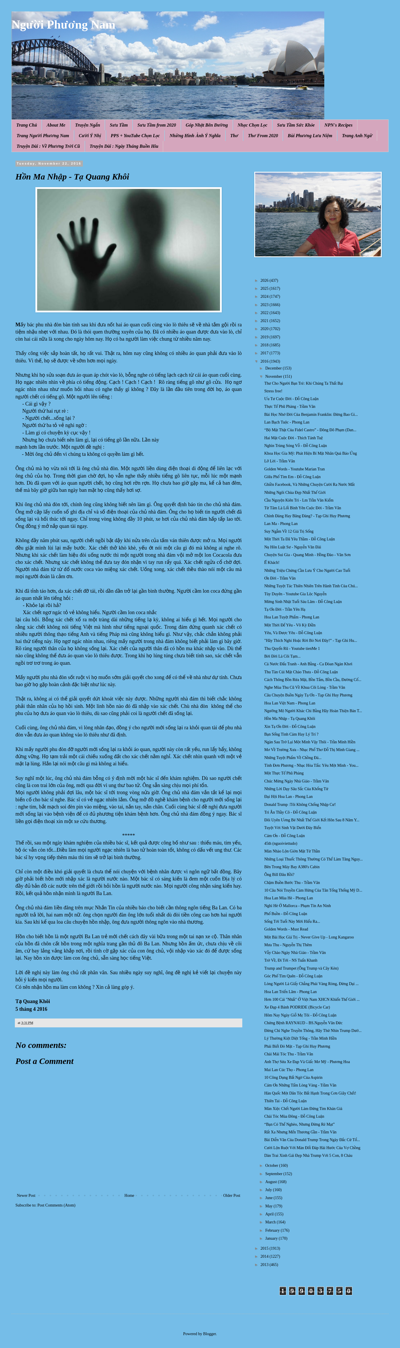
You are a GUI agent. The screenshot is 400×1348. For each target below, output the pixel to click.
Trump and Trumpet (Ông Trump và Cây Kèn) (301, 968)
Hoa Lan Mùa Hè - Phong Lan (288, 898)
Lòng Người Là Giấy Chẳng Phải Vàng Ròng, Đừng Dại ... (311, 984)
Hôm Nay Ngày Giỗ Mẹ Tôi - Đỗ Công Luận (300, 1015)
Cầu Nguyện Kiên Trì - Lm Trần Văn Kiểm (298, 500)
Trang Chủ (26, 125)
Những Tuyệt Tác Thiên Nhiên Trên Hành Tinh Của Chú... (311, 586)
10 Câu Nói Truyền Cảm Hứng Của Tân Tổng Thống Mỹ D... (313, 890)
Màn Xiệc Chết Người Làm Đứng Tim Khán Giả (303, 1109)
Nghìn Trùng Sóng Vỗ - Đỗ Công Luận (295, 446)
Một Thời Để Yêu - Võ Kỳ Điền (289, 625)
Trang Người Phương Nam (43, 135)
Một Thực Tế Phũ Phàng (284, 773)
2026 (265, 280)
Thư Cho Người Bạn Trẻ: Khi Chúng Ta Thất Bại (303, 383)
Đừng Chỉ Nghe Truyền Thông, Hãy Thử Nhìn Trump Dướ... (313, 1031)
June (269, 1198)
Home (129, 1195)
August (271, 1182)
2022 (265, 313)
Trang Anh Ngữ (357, 135)
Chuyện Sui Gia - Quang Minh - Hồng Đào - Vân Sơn (307, 555)
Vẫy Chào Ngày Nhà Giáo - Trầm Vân (295, 952)
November (274, 376)
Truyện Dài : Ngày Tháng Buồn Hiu (124, 146)
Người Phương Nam (63, 24)
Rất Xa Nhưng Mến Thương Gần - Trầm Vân (300, 1132)
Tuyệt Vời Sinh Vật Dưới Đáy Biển (292, 828)
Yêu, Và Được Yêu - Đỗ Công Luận (293, 633)
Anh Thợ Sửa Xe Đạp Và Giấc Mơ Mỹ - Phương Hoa (307, 1062)
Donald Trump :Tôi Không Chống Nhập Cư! (300, 804)
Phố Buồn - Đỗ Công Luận (285, 914)
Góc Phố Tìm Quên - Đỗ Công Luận (293, 976)
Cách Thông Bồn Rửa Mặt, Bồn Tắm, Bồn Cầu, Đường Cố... (312, 680)
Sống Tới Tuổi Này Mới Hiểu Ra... (292, 921)
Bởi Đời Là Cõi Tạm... (282, 656)
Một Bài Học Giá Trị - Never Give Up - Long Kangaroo (309, 937)
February (273, 1230)
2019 (265, 337)
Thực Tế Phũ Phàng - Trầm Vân (289, 406)
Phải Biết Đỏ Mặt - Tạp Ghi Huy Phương (297, 1046)
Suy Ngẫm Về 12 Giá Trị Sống (288, 531)
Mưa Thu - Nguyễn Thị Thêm (288, 945)
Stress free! (273, 391)
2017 (265, 353)
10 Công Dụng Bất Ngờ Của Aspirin (293, 1077)
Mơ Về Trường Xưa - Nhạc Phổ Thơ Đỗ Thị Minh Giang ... (311, 750)
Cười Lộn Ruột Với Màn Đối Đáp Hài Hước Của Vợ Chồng (312, 1148)
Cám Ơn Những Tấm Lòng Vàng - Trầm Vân (300, 1085)
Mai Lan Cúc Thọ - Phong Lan (288, 1070)
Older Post (232, 1195)
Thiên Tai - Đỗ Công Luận (285, 1101)
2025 (265, 288)
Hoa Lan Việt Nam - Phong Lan (289, 703)
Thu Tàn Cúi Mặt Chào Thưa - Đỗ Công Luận (301, 672)
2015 (265, 1248)
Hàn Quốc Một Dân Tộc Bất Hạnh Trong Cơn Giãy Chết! (310, 1093)
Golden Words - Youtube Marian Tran (294, 469)
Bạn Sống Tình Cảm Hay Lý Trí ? (291, 734)
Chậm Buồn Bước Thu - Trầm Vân (292, 882)
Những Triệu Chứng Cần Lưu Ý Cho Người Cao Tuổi (307, 570)
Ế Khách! (271, 562)
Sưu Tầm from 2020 (156, 125)
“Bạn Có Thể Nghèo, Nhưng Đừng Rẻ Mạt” (299, 1124)
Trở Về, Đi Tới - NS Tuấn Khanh (290, 960)
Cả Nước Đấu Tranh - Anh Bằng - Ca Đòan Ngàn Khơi (308, 664)
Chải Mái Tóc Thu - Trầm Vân (288, 1054)
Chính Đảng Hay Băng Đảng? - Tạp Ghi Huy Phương (307, 516)
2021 (265, 321)
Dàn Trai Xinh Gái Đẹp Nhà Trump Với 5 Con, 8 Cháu (308, 1155)
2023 (265, 305)
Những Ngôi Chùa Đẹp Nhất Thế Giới (295, 492)
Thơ (234, 135)
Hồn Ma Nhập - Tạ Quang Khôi (289, 718)
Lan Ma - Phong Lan (281, 524)
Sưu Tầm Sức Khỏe (296, 125)
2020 (265, 329)
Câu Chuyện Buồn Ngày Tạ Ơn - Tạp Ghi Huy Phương (308, 695)
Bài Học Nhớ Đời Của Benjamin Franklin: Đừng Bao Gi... (311, 414)
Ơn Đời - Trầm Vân (280, 578)
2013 (265, 1265)
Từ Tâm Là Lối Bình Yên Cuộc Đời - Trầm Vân (302, 508)
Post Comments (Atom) (56, 1205)
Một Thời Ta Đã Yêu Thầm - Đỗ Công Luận (299, 539)
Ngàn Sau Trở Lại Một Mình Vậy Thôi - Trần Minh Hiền (309, 742)
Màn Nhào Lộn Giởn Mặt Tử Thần (292, 851)
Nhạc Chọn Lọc (252, 125)
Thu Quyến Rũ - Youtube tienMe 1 (292, 648)
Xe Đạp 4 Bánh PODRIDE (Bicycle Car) (297, 1007)
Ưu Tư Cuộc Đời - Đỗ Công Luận (291, 399)
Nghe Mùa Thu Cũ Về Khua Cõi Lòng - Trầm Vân (304, 687)
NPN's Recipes (338, 125)
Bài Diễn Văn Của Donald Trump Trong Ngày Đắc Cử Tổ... (312, 1140)
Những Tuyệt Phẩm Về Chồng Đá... (292, 758)
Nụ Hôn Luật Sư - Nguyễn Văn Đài (292, 547)
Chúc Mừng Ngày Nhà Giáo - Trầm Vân (296, 781)
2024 (265, 296)
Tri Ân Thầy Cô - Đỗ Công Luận (290, 812)
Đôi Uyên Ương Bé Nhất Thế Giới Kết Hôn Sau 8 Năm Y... (311, 820)
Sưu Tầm (119, 125)
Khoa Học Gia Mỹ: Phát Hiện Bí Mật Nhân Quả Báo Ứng (310, 453)
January (272, 1238)
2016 (265, 361)
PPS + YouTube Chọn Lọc (135, 135)
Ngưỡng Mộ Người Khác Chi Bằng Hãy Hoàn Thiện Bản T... (313, 711)
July (269, 1190)
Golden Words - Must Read (286, 929)
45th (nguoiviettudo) (280, 843)
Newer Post (26, 1195)
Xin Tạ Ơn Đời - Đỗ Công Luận (289, 726)
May (269, 1206)
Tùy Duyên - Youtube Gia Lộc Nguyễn (295, 594)
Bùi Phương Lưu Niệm (310, 135)
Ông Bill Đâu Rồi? (279, 874)
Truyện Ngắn (87, 125)
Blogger (209, 1334)
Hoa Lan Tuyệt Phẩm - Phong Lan (291, 617)
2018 (265, 345)
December (274, 368)
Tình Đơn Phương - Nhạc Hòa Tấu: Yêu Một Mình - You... (311, 765)
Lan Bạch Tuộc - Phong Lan (286, 422)
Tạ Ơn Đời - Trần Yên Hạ (284, 609)
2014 (265, 1256)
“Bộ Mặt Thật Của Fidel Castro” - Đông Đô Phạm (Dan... (310, 430)
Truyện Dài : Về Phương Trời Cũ (48, 146)
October (272, 1165)
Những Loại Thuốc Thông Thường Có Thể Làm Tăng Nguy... (313, 859)
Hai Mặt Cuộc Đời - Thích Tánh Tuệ (293, 438)
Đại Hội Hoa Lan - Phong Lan (288, 796)
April (270, 1214)
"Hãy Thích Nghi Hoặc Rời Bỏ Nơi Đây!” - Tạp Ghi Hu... (310, 640)
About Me (56, 125)
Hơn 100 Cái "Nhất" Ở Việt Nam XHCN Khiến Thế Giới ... (312, 999)
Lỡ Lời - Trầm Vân (279, 461)
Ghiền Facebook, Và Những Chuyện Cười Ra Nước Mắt (309, 484)
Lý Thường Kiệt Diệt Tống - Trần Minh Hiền (300, 1038)
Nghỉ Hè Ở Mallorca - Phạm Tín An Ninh (297, 906)
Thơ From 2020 (263, 135)
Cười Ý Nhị (90, 135)
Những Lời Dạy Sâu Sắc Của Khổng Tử (296, 789)
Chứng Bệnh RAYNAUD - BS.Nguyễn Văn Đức (303, 1023)
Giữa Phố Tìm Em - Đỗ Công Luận (292, 477)
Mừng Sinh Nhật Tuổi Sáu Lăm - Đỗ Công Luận (303, 602)
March (271, 1222)
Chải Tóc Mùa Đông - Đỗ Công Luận (294, 1116)
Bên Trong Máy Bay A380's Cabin (291, 867)
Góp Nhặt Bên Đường (207, 125)
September (274, 1174)
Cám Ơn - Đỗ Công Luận (284, 836)
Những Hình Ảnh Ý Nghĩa (194, 135)
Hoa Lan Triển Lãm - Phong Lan (290, 992)
